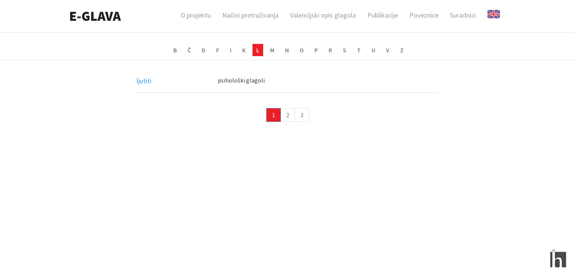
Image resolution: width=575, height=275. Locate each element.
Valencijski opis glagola (323, 15)
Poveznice (423, 15)
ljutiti (144, 80)
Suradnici (463, 15)
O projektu (196, 15)
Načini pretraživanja (250, 15)
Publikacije (382, 15)
